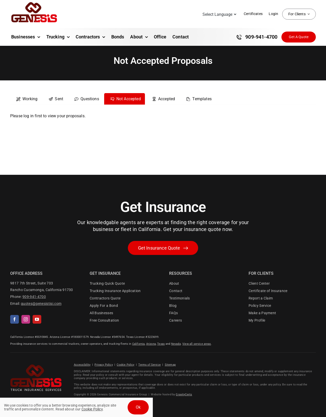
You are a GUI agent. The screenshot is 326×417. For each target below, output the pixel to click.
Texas (161, 344)
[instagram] (25, 319)
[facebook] (14, 319)
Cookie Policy (125, 364)
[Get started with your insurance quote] (163, 248)
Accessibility (82, 364)
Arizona (151, 344)
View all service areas (196, 344)
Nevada (176, 344)
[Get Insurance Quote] (298, 37)
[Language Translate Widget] (219, 14)
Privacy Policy (103, 364)
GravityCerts (184, 394)
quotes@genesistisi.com (41, 303)
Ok (138, 407)
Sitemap (170, 364)
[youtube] (37, 319)
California (138, 344)
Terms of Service (149, 364)
